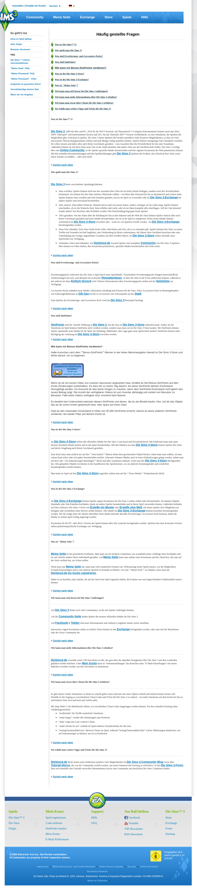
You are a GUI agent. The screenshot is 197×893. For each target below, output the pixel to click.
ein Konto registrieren (82, 573)
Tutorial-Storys (60, 765)
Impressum (42, 866)
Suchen (53, 6)
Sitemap (170, 833)
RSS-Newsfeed (133, 834)
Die (95, 324)
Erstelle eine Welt (131, 507)
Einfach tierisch (81, 281)
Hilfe (144, 17)
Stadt (138, 293)
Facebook (61, 622)
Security (132, 866)
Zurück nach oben (63, 165)
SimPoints (57, 324)
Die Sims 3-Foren (172, 765)
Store (109, 17)
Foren (168, 828)
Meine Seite (61, 17)
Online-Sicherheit (149, 866)
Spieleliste (162, 281)
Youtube (133, 823)
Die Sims (14, 823)
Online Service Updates (111, 866)
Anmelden (17, 5)
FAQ (94, 823)
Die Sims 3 (58, 131)
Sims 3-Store (135, 324)
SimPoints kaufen (56, 828)
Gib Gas (83, 293)
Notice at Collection (97, 880)
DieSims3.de (102, 243)
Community (34, 17)
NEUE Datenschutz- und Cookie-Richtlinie (73, 866)
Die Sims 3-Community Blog (145, 761)
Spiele (126, 17)
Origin (12, 828)
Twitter (75, 622)
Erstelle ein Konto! (35, 5)
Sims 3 (102, 324)
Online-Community (72, 150)
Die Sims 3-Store (84, 221)
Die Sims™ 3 (16, 817)
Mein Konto (89, 663)
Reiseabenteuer (112, 277)
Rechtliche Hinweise (97, 871)
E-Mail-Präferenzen (57, 839)
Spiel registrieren (56, 817)
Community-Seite (70, 616)
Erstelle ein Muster (102, 507)
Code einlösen (54, 823)
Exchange (87, 17)
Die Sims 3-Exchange (164, 197)
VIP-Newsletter (133, 828)
